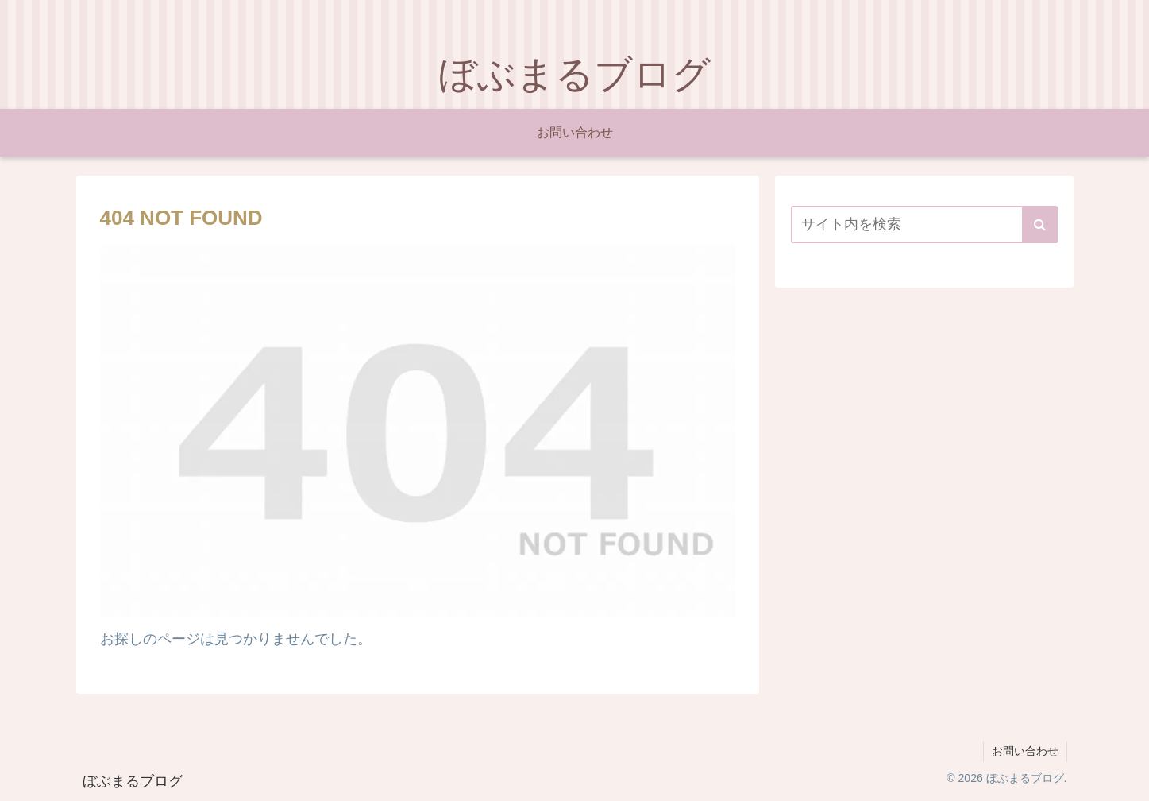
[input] (924, 224)
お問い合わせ (1025, 751)
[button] (1040, 224)
